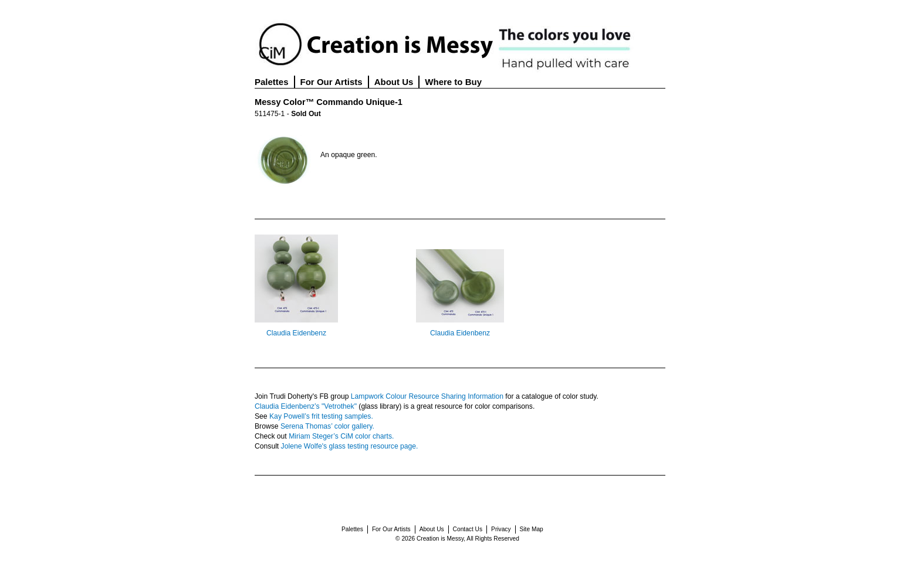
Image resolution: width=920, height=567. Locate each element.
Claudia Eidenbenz (296, 333)
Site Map (531, 529)
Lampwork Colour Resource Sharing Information (427, 396)
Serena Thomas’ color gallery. (327, 426)
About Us (394, 82)
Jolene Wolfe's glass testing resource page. (349, 446)
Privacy (500, 529)
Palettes (272, 82)
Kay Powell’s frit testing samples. (321, 416)
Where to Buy (453, 82)
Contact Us (467, 529)
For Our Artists (331, 82)
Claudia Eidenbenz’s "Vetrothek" (306, 406)
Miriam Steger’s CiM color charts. (341, 436)
